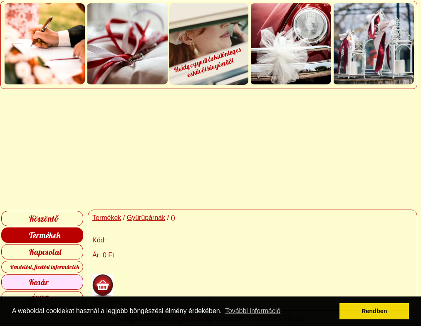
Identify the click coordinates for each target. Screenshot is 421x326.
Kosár (39, 282)
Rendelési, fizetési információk (44, 267)
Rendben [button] (374, 311)
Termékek (44, 235)
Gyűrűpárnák (146, 217)
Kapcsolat (45, 252)
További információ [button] (252, 310)
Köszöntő (43, 218)
